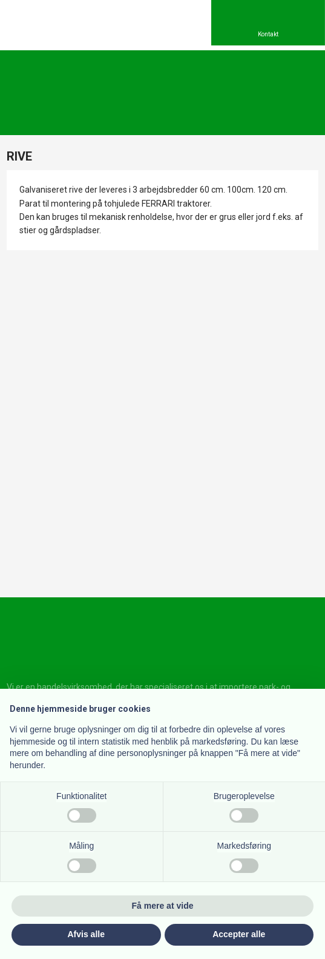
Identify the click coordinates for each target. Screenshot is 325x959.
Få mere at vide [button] (163, 906)
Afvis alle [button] (86, 934)
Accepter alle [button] (238, 934)
